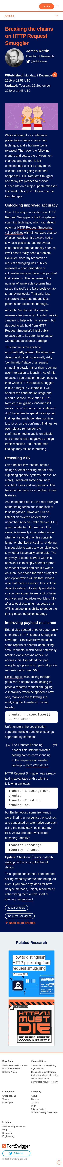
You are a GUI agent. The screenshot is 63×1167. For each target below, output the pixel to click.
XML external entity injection (44, 1075)
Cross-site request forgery (43, 1072)
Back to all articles (22, 923)
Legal (33, 1105)
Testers (5, 1099)
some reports (14, 645)
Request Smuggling (20, 916)
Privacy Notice (38, 1109)
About (34, 1096)
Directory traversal (40, 1078)
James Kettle (37, 51)
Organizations (9, 1096)
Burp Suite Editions (11, 1068)
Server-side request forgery (44, 1082)
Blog (4, 1129)
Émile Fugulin (14, 677)
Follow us (16, 1153)
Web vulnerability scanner (14, 1065)
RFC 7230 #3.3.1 (37, 765)
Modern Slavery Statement (44, 1112)
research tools (16, 907)
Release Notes (9, 1072)
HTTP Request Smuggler (36, 176)
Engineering (8, 1136)
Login (46, 6)
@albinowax (39, 61)
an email (27, 899)
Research (7, 1133)
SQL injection (37, 1068)
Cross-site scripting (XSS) (43, 1065)
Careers (35, 1099)
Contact (35, 1102)
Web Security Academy (13, 1126)
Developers (7, 1102)
